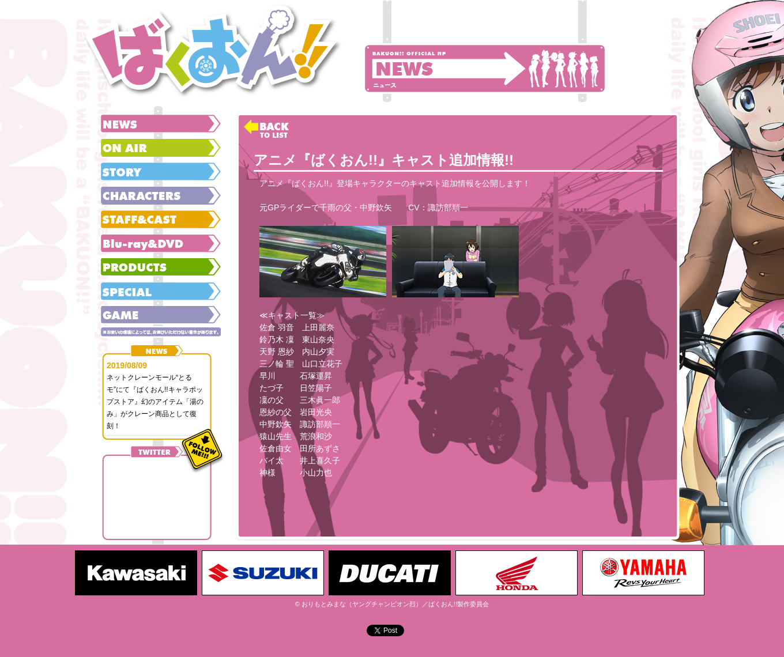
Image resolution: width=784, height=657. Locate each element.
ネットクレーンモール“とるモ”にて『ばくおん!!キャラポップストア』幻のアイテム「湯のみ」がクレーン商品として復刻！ (155, 401)
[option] (138, 572)
